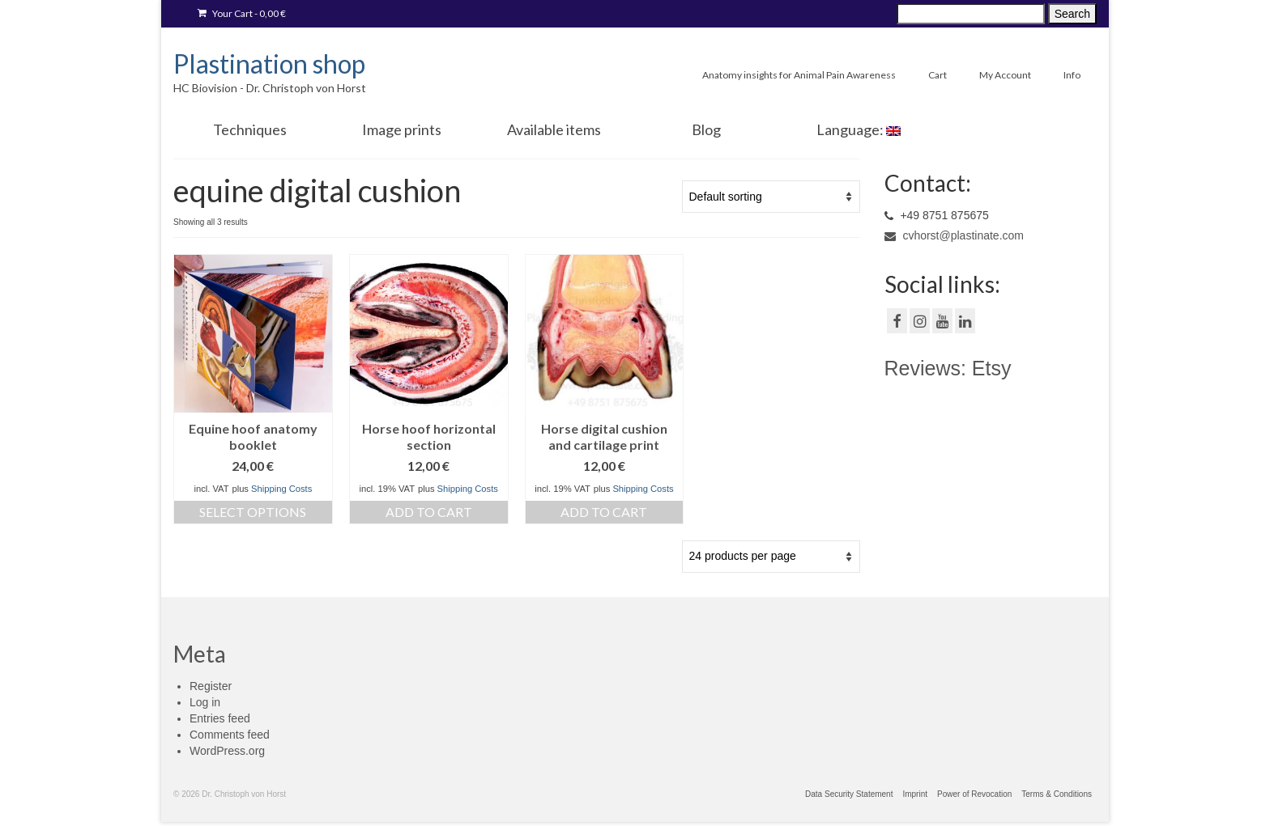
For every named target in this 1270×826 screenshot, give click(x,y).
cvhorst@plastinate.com (954, 235)
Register (211, 686)
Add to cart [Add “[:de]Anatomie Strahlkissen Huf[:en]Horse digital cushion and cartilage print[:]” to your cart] (603, 511)
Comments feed (230, 734)
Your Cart (242, 13)
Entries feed (220, 718)
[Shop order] (771, 196)
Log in (205, 702)
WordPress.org (227, 750)
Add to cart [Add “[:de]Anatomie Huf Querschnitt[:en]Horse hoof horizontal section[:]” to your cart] (429, 511)
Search (1072, 13)
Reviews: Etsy (948, 368)
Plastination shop (269, 63)
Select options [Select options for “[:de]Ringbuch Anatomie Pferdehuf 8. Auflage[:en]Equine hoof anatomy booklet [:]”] (252, 511)
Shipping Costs (281, 488)
